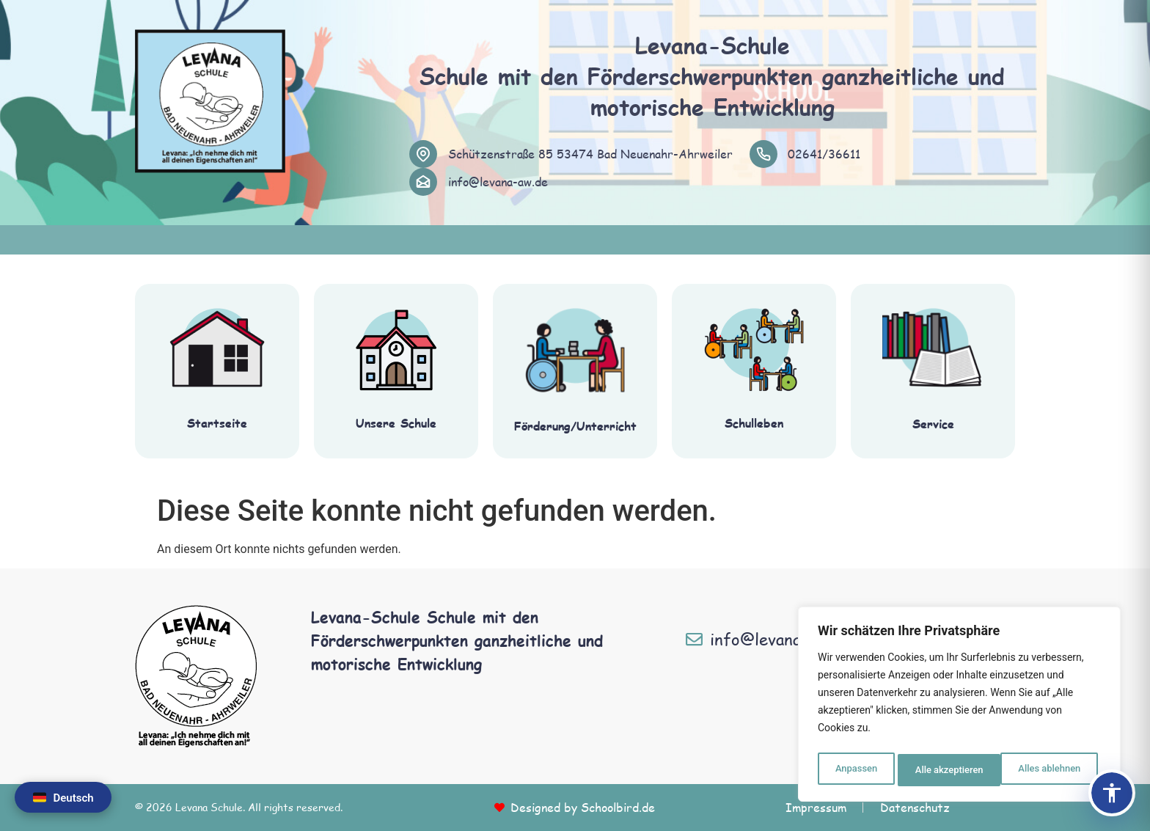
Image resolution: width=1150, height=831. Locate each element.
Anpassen (854, 770)
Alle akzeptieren (1049, 770)
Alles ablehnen (945, 770)
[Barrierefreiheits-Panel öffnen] (1111, 792)
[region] (959, 707)
